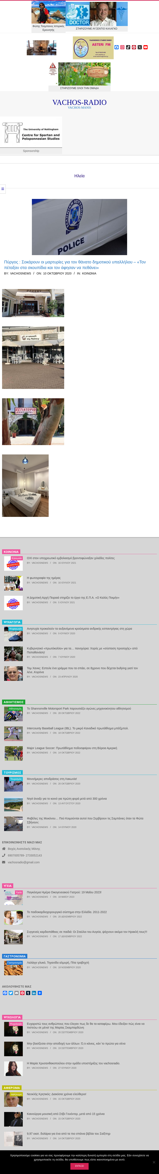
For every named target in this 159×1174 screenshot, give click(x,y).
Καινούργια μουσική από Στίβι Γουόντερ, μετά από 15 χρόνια (66, 1114)
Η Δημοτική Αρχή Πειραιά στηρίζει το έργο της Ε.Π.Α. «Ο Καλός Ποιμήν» (73, 597)
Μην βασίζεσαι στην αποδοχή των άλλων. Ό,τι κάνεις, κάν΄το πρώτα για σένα (76, 1043)
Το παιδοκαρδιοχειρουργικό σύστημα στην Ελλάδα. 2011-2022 (67, 912)
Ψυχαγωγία (15, 628)
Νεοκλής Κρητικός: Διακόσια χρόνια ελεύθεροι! (56, 1094)
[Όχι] (154, 1162)
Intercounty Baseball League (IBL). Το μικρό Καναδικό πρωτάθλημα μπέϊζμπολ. (78, 728)
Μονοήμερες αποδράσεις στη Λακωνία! (52, 779)
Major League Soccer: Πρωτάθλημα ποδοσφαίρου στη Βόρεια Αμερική (72, 748)
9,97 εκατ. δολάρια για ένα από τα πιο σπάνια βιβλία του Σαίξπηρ (68, 1133)
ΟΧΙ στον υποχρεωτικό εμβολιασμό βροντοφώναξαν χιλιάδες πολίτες (71, 558)
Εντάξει (79, 1166)
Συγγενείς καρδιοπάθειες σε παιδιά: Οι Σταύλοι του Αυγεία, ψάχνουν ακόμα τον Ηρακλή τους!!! (87, 931)
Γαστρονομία (15, 962)
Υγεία (19, 892)
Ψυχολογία (16, 1024)
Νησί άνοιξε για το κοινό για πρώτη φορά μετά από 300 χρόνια (67, 798)
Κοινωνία (89, 273)
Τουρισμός (16, 779)
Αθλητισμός (15, 708)
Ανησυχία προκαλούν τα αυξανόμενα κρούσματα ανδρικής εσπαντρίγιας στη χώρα (79, 628)
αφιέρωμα (16, 1094)
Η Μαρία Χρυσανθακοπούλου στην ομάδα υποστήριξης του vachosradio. (73, 1063)
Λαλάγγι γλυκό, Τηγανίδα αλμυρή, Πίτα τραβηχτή (58, 962)
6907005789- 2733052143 (25, 855)
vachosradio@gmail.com (24, 862)
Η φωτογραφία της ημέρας (44, 578)
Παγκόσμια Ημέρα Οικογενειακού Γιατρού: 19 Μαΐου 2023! (64, 892)
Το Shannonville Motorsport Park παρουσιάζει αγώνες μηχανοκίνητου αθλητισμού (79, 708)
